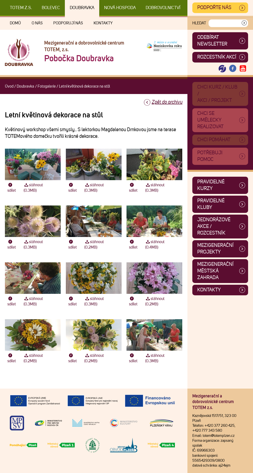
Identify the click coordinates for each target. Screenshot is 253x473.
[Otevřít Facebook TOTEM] (232, 69)
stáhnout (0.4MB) (155, 244)
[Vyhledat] (244, 23)
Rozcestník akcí (216, 57)
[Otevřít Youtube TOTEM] (243, 69)
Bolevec (51, 8)
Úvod (9, 86)
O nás (37, 23)
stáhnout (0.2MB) (94, 244)
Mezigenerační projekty (215, 248)
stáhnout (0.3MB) (33, 187)
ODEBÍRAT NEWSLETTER (212, 41)
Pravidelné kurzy (211, 185)
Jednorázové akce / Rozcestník (213, 226)
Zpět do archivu (167, 102)
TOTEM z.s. (21, 8)
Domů (15, 23)
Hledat (199, 23)
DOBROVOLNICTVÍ (163, 8)
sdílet (11, 187)
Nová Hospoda (120, 8)
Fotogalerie (47, 86)
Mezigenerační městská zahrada (215, 271)
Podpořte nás (214, 7)
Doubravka (82, 8)
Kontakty (103, 23)
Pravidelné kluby (211, 204)
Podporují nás (68, 23)
